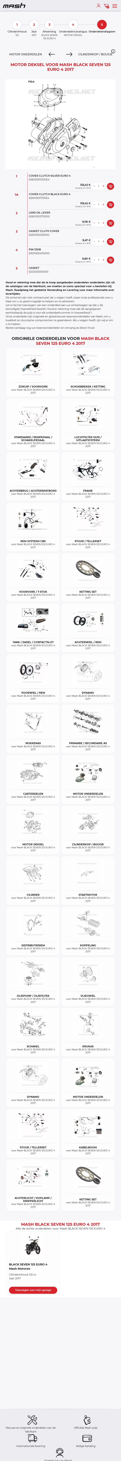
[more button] (103, 186)
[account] (99, 5)
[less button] (94, 186)
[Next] (69, 54)
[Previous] (51, 54)
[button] (113, 51)
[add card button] (110, 186)
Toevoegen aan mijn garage (33, 1290)
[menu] (114, 5)
